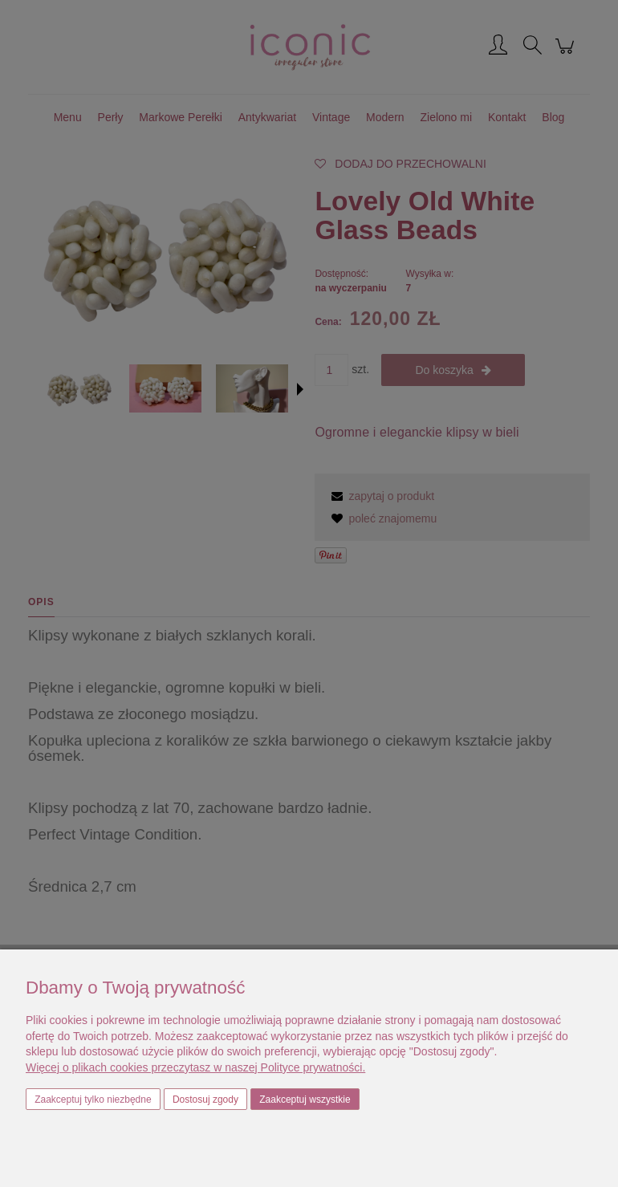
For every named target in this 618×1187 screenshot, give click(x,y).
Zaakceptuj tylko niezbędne (93, 1099)
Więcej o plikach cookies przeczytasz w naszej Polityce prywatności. (195, 1067)
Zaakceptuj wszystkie (304, 1099)
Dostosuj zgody (205, 1099)
